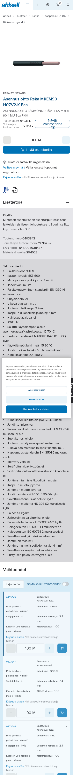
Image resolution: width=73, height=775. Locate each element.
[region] (36, 387)
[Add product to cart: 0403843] (62, 648)
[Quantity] (36, 140)
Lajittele (13, 584)
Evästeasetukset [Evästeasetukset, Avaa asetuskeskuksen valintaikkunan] (36, 390)
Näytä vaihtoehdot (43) (52, 124)
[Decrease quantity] (7, 140)
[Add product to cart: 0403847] (62, 712)
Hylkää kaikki (36, 399)
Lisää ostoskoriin (36, 150)
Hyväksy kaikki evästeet (36, 409)
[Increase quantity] (66, 140)
